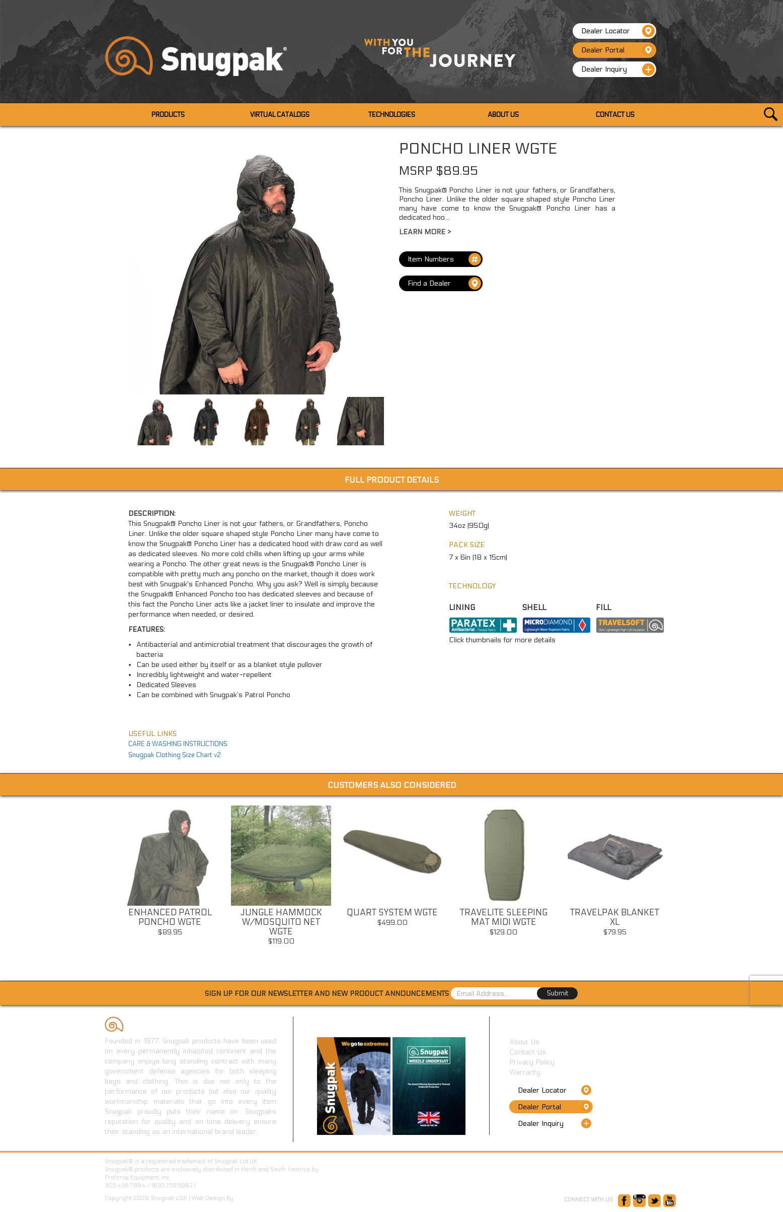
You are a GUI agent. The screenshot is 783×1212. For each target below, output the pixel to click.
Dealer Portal (618, 50)
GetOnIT (245, 1198)
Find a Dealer (444, 283)
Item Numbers (444, 259)
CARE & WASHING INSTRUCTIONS (177, 744)
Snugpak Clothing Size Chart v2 (174, 755)
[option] (169, 873)
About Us (524, 1042)
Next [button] (678, 883)
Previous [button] (104, 883)
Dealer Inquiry (618, 69)
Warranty (524, 1072)
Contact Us (527, 1052)
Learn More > (425, 232)
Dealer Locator (618, 31)
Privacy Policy (532, 1062)
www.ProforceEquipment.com (236, 1185)
